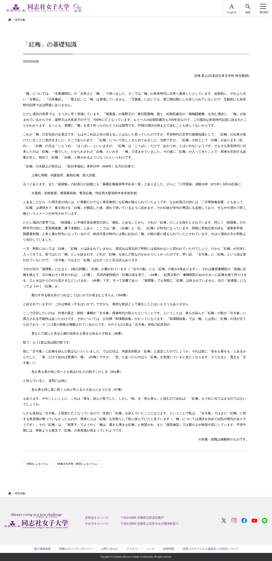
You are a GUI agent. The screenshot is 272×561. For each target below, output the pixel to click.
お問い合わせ (109, 548)
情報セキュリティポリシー (75, 548)
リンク (150, 548)
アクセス (131, 548)
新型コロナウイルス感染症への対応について (210, 548)
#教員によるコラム (37, 463)
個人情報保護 (42, 548)
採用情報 (168, 548)
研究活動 (20, 19)
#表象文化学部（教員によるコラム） (78, 463)
